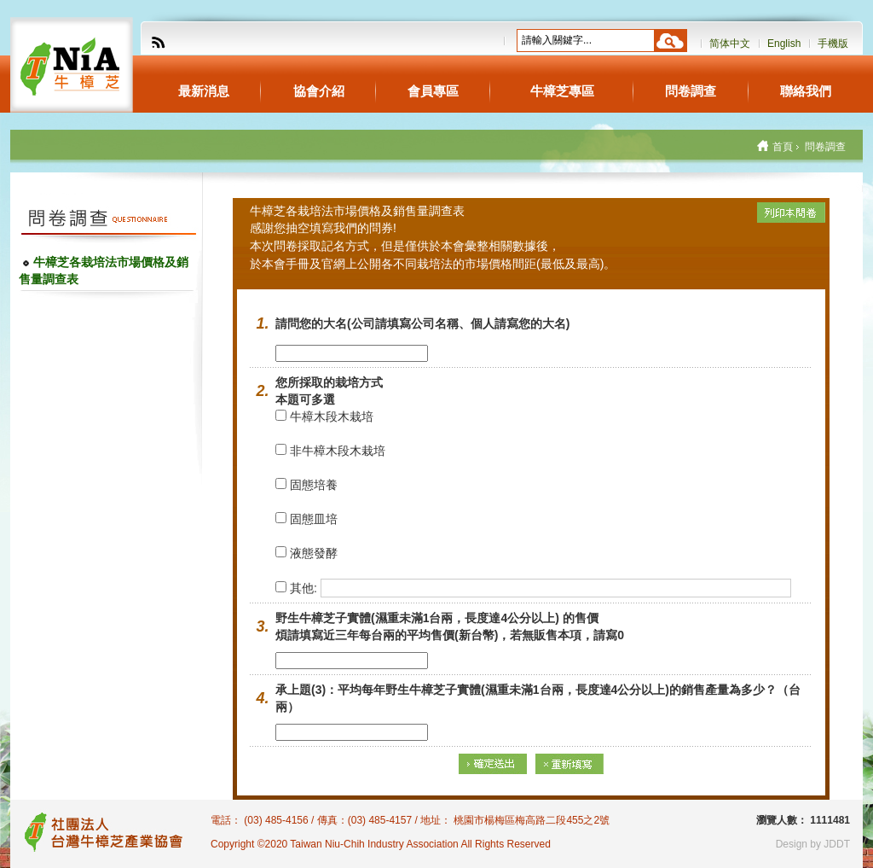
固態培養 (306, 485)
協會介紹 (318, 91)
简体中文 (729, 44)
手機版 (833, 44)
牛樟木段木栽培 (324, 416)
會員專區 (433, 91)
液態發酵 (306, 553)
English (784, 44)
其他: (298, 588)
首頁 (782, 147)
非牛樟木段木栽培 (330, 450)
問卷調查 (690, 91)
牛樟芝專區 (562, 91)
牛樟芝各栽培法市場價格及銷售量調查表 (103, 270)
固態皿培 (306, 519)
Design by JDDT (813, 844)
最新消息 (203, 91)
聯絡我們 (805, 91)
